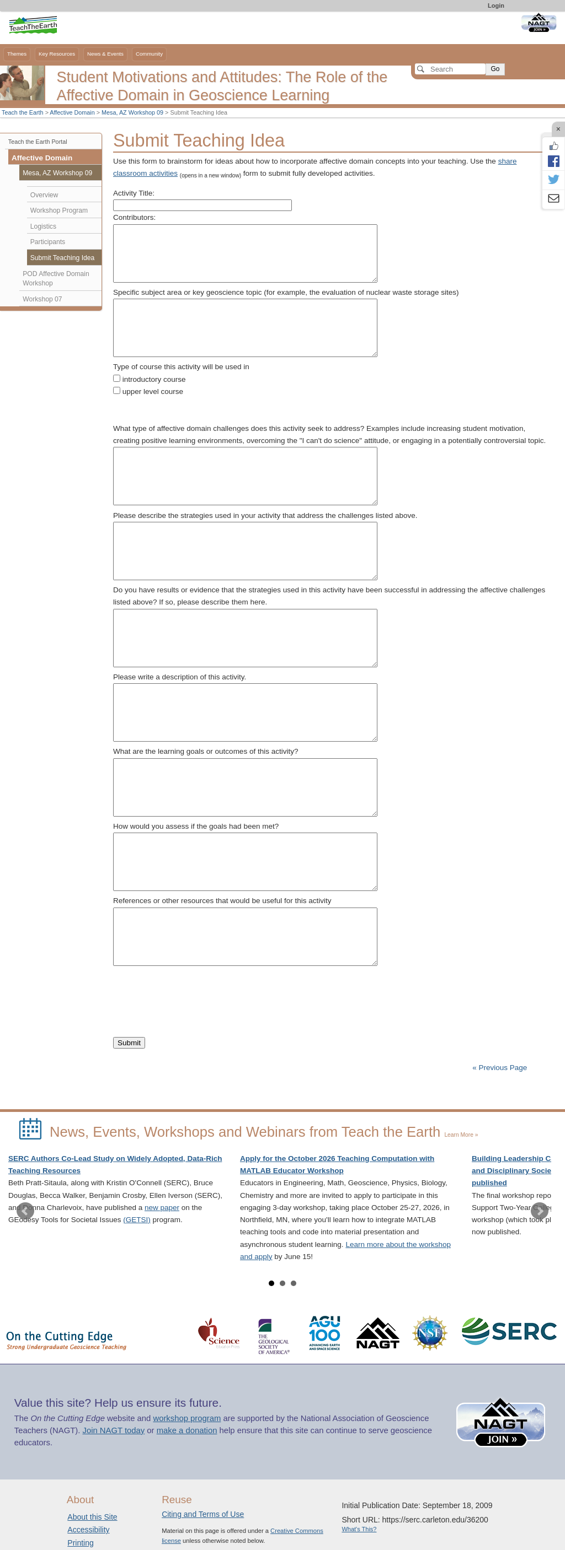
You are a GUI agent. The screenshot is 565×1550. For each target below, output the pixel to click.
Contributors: (134, 217)
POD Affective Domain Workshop (56, 279)
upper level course (152, 391)
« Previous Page (499, 1067)
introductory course (154, 379)
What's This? (359, 1529)
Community (149, 54)
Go (495, 69)
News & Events (105, 54)
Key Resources (57, 54)
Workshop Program (59, 210)
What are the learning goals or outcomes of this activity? (205, 751)
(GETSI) (137, 1220)
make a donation (187, 1430)
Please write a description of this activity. (179, 677)
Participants (47, 242)
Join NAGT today (113, 1430)
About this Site (92, 1517)
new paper (162, 1207)
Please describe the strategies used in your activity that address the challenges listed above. (265, 515)
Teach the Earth (23, 112)
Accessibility (88, 1529)
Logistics (43, 226)
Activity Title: (133, 193)
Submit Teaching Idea (62, 258)
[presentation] (197, 991)
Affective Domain (72, 112)
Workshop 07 (42, 299)
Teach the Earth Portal (37, 141)
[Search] (450, 68)
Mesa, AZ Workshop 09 (132, 112)
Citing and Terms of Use (203, 1514)
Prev (25, 1211)
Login (496, 5)
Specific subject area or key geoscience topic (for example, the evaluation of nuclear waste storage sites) (286, 292)
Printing (80, 1542)
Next (539, 1211)
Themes (16, 54)
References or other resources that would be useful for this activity (222, 900)
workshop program (187, 1418)
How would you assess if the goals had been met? (196, 826)
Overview (44, 195)
